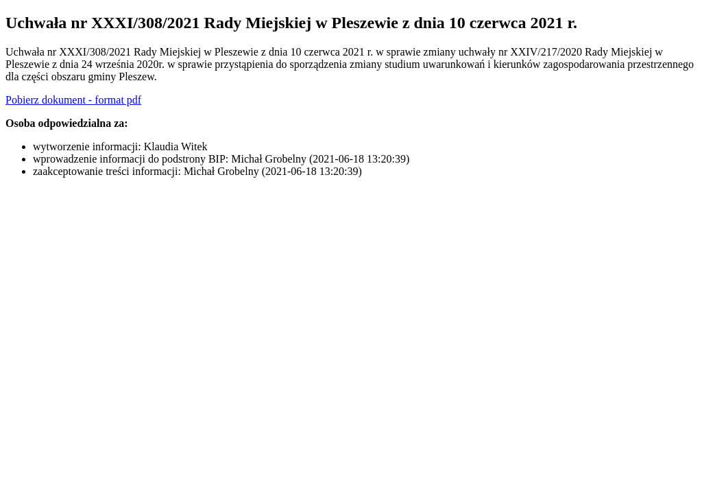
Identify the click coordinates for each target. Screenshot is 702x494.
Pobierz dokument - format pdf (73, 100)
